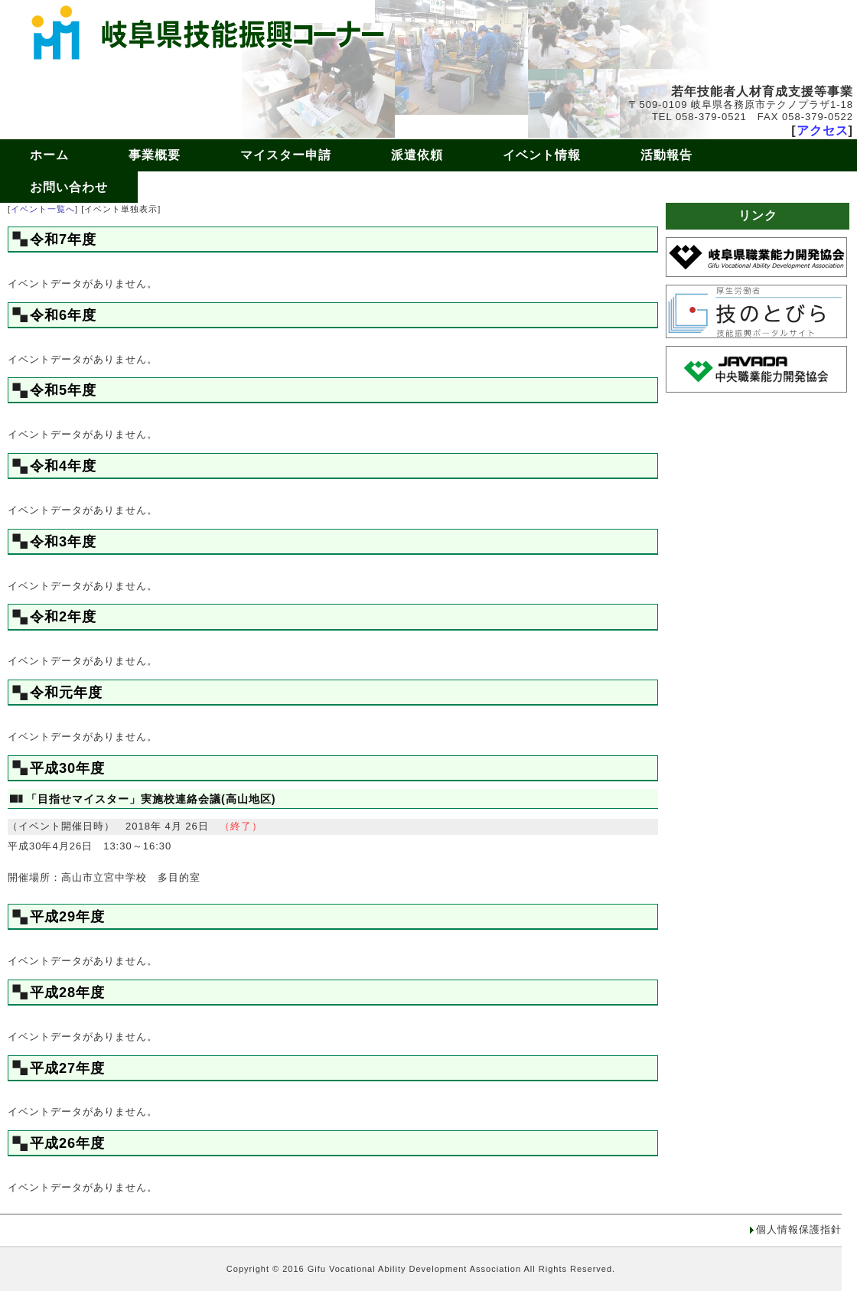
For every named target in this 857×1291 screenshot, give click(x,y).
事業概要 (155, 154)
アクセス (823, 130)
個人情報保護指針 (799, 1229)
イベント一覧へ (43, 209)
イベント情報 (542, 154)
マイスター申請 (285, 154)
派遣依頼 (417, 154)
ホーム (49, 154)
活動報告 (666, 154)
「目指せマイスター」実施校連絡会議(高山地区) (151, 799)
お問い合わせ (69, 187)
